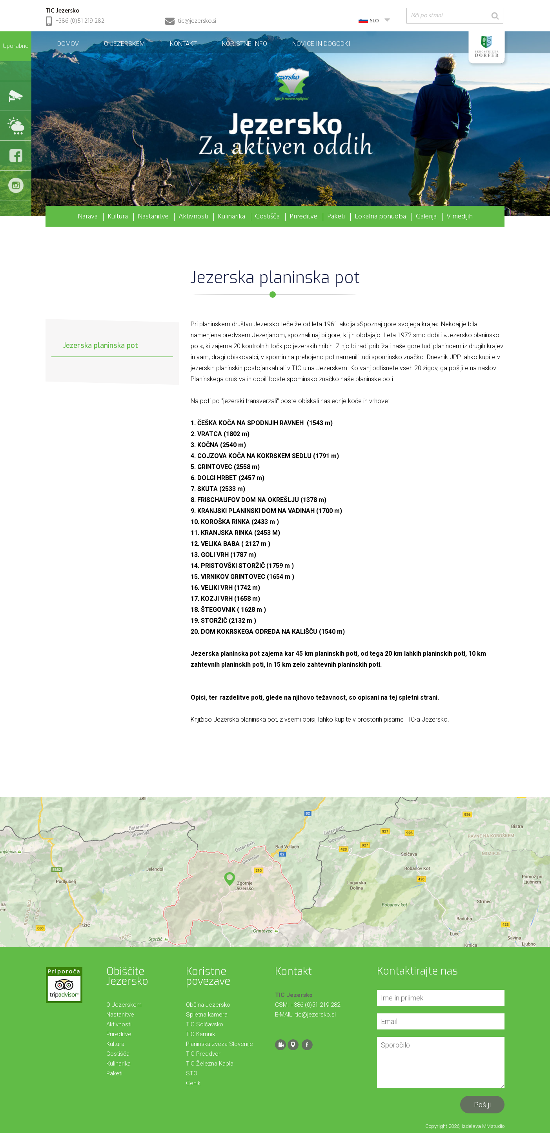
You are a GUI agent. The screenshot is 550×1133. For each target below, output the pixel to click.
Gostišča (267, 217)
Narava (88, 217)
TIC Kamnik (200, 1034)
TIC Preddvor (203, 1053)
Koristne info (244, 43)
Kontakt (183, 43)
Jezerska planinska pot (100, 345)
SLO (374, 20)
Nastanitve (153, 217)
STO (191, 1073)
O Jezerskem (124, 43)
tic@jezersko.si (197, 21)
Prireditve (303, 217)
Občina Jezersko (208, 1004)
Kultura (117, 217)
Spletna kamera (207, 1014)
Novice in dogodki (321, 43)
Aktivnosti (193, 217)
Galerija (426, 217)
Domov (68, 43)
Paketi (336, 217)
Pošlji (482, 1104)
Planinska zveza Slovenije (219, 1044)
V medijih (459, 217)
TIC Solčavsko (204, 1024)
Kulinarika (231, 217)
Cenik (193, 1083)
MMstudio (493, 1126)
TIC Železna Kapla (209, 1063)
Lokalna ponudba (380, 217)
